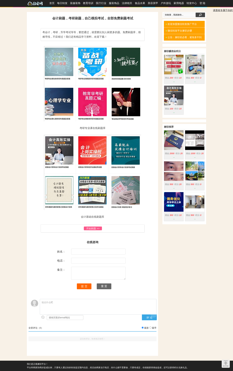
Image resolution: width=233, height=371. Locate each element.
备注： (61, 269)
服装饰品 (114, 3)
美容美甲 (153, 3)
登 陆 (202, 3)
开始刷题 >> (93, 228)
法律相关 (127, 3)
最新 (146, 328)
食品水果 (140, 3)
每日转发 (62, 3)
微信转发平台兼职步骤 (179, 30)
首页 (52, 3)
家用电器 (179, 3)
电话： (61, 260)
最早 (154, 328)
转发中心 (192, 3)
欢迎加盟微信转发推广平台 (181, 24)
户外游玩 (166, 3)
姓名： (61, 251)
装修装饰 (75, 3)
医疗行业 (101, 3)
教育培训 (88, 3)
